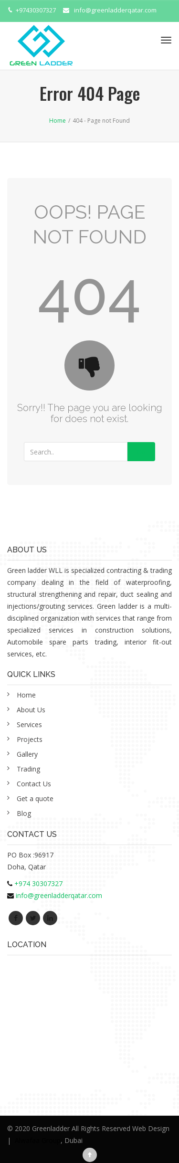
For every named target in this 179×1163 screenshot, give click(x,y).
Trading (28, 768)
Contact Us (34, 783)
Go (141, 451)
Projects (29, 739)
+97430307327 (36, 10)
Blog (24, 813)
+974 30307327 (38, 883)
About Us (31, 709)
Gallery (27, 754)
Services (29, 724)
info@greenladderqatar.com (115, 10)
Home (26, 694)
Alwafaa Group (38, 1140)
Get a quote (35, 798)
